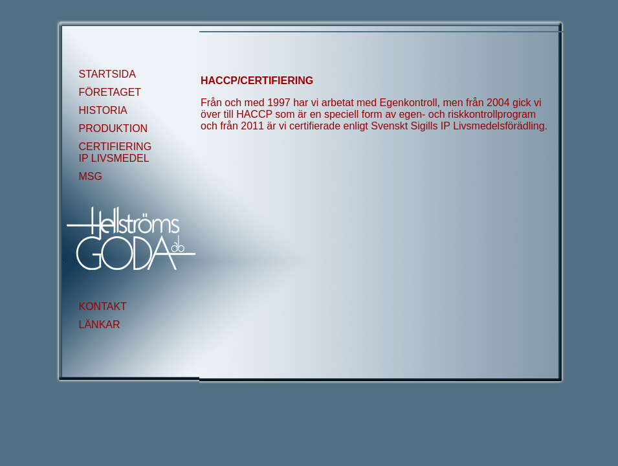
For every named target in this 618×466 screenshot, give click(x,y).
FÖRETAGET (110, 92)
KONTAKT (103, 306)
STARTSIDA (107, 74)
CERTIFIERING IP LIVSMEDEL (115, 152)
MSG (90, 176)
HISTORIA (103, 110)
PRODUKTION (113, 128)
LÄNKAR (99, 324)
